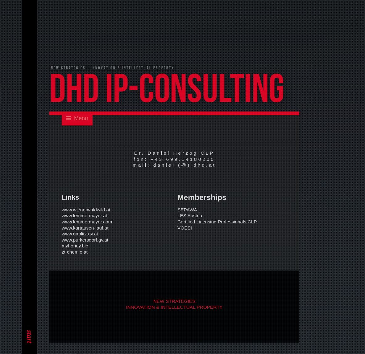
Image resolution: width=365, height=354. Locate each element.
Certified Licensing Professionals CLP (217, 222)
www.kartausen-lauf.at (85, 228)
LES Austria (189, 216)
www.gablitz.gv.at (80, 234)
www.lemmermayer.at (84, 216)
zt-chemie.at (75, 252)
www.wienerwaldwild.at (86, 210)
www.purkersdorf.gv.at (85, 240)
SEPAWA (187, 210)
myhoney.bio (75, 246)
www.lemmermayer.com (87, 222)
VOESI (184, 228)
